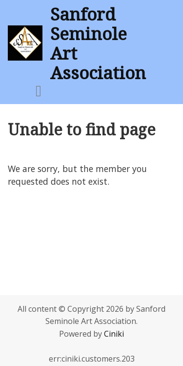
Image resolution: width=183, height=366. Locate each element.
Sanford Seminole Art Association (98, 43)
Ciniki (114, 333)
